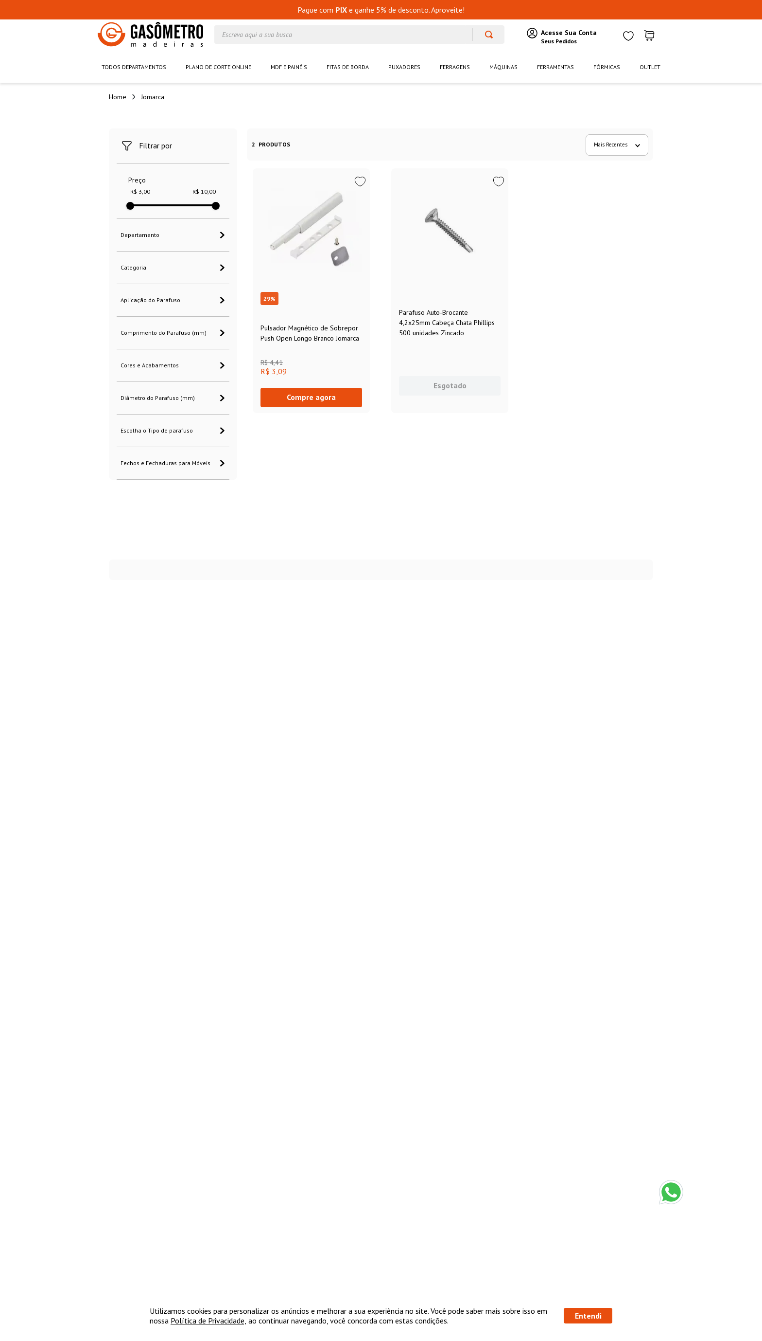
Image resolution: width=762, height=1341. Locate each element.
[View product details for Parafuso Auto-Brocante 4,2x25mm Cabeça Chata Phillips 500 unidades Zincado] (449, 291)
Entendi (588, 1316)
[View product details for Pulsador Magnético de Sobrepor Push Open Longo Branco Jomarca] (311, 291)
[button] (173, 235)
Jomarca (152, 96)
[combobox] (359, 34)
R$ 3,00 (140, 191)
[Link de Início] (117, 96)
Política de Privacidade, (208, 1320)
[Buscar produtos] (484, 34)
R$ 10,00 (204, 191)
